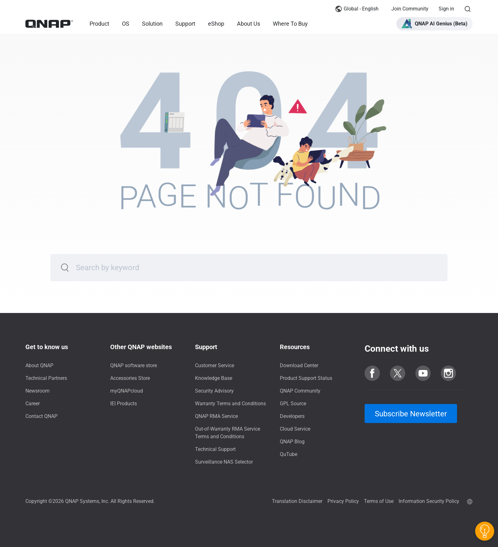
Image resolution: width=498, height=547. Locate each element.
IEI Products (123, 403)
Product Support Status (306, 378)
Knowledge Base (213, 378)
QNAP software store (133, 365)
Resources (295, 347)
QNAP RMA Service (216, 416)
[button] (434, 23)
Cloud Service (295, 429)
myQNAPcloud (126, 391)
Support (185, 23)
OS (125, 23)
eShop (216, 23)
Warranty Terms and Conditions (230, 403)
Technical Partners (46, 378)
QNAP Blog (292, 442)
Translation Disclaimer (297, 501)
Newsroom (37, 391)
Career (32, 403)
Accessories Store (130, 378)
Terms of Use (379, 501)
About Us (248, 23)
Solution (152, 23)
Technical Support (215, 449)
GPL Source (293, 403)
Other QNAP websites (141, 347)
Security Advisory (214, 391)
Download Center (299, 365)
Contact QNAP (41, 416)
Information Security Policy (429, 501)
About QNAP (39, 365)
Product (99, 23)
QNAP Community (300, 391)
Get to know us (46, 347)
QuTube (288, 454)
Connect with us (397, 348)
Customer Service (214, 365)
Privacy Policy (343, 501)
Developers (292, 416)
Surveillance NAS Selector (224, 462)
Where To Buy (290, 23)
